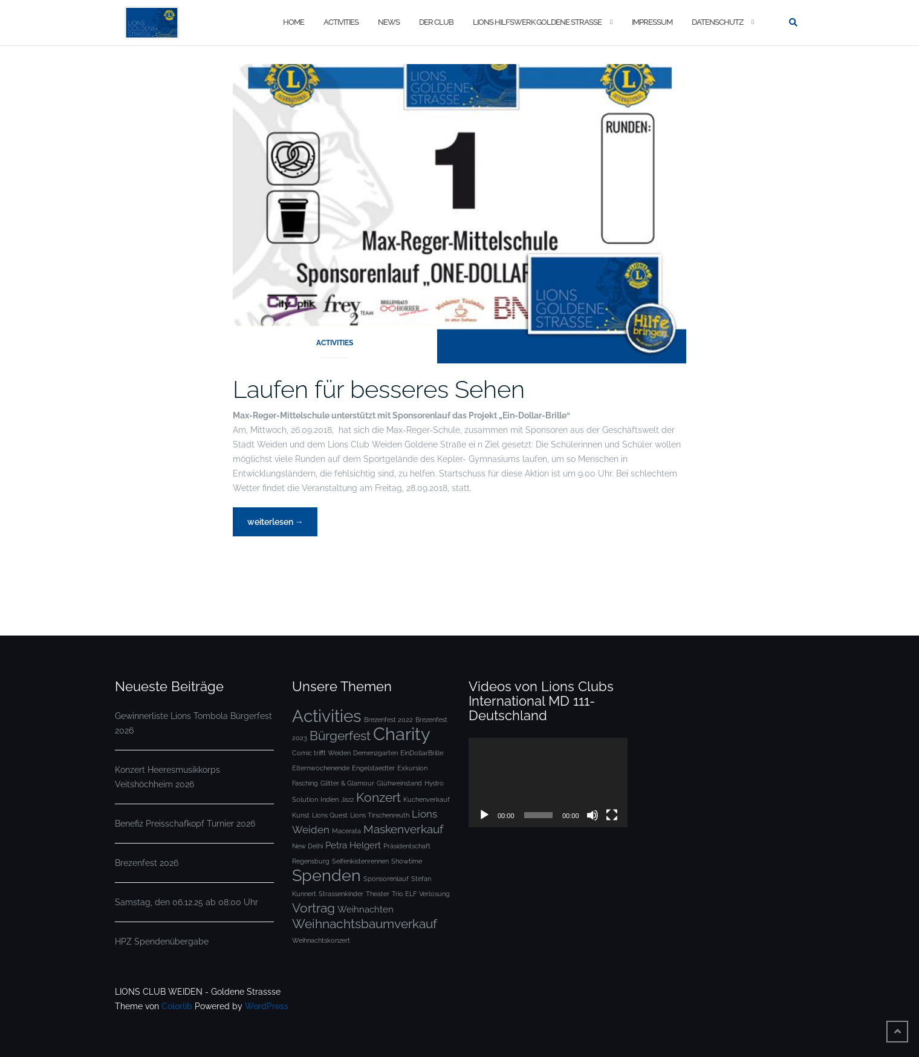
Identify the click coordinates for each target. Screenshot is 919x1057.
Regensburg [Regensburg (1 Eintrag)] (311, 861)
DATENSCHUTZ (717, 22)
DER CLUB (436, 22)
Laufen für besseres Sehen (379, 389)
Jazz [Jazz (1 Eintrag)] (347, 799)
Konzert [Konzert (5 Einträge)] (378, 797)
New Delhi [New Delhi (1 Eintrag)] (307, 846)
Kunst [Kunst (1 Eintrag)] (301, 815)
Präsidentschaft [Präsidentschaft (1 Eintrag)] (406, 846)
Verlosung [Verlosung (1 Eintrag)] (434, 893)
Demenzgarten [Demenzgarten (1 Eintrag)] (375, 752)
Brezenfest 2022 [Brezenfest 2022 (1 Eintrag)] (388, 719)
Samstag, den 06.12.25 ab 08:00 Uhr (186, 902)
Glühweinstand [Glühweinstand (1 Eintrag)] (399, 783)
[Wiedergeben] (484, 815)
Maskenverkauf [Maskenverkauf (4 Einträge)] (403, 829)
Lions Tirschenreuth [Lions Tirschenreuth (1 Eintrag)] (379, 815)
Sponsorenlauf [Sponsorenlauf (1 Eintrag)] (386, 878)
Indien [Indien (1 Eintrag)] (329, 799)
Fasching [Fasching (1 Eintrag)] (305, 783)
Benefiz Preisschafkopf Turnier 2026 (185, 823)
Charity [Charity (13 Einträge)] (401, 733)
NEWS (389, 22)
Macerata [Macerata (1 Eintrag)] (346, 830)
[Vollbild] (612, 815)
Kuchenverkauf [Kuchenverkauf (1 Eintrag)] (426, 799)
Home (293, 22)
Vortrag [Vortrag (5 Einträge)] (313, 908)
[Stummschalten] (592, 815)
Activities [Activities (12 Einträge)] (327, 716)
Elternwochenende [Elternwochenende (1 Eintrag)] (320, 768)
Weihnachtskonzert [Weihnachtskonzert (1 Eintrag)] (321, 940)
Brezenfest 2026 (146, 863)
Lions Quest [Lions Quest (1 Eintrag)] (330, 815)
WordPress (266, 1006)
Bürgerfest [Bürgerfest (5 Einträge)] (340, 735)
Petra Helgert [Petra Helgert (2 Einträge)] (353, 845)
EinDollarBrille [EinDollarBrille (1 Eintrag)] (421, 752)
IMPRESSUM (652, 22)
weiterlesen (275, 525)
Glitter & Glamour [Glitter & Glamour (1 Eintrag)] (347, 783)
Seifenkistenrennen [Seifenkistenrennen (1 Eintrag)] (360, 861)
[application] (548, 782)
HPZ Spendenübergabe (162, 941)
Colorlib (176, 1006)
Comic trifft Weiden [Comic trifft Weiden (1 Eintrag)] (321, 752)
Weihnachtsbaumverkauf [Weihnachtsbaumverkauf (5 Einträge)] (364, 923)
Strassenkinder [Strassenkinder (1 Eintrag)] (341, 893)
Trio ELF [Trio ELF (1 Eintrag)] (404, 893)
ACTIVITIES (341, 22)
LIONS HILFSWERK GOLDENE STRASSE (537, 22)
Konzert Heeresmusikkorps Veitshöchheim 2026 (167, 777)
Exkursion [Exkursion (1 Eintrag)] (412, 768)
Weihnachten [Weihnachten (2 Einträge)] (365, 909)
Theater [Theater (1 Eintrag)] (377, 893)
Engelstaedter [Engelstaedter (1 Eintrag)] (373, 768)
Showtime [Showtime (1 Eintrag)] (406, 861)
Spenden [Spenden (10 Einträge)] (326, 875)
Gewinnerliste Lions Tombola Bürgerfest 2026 (193, 723)
